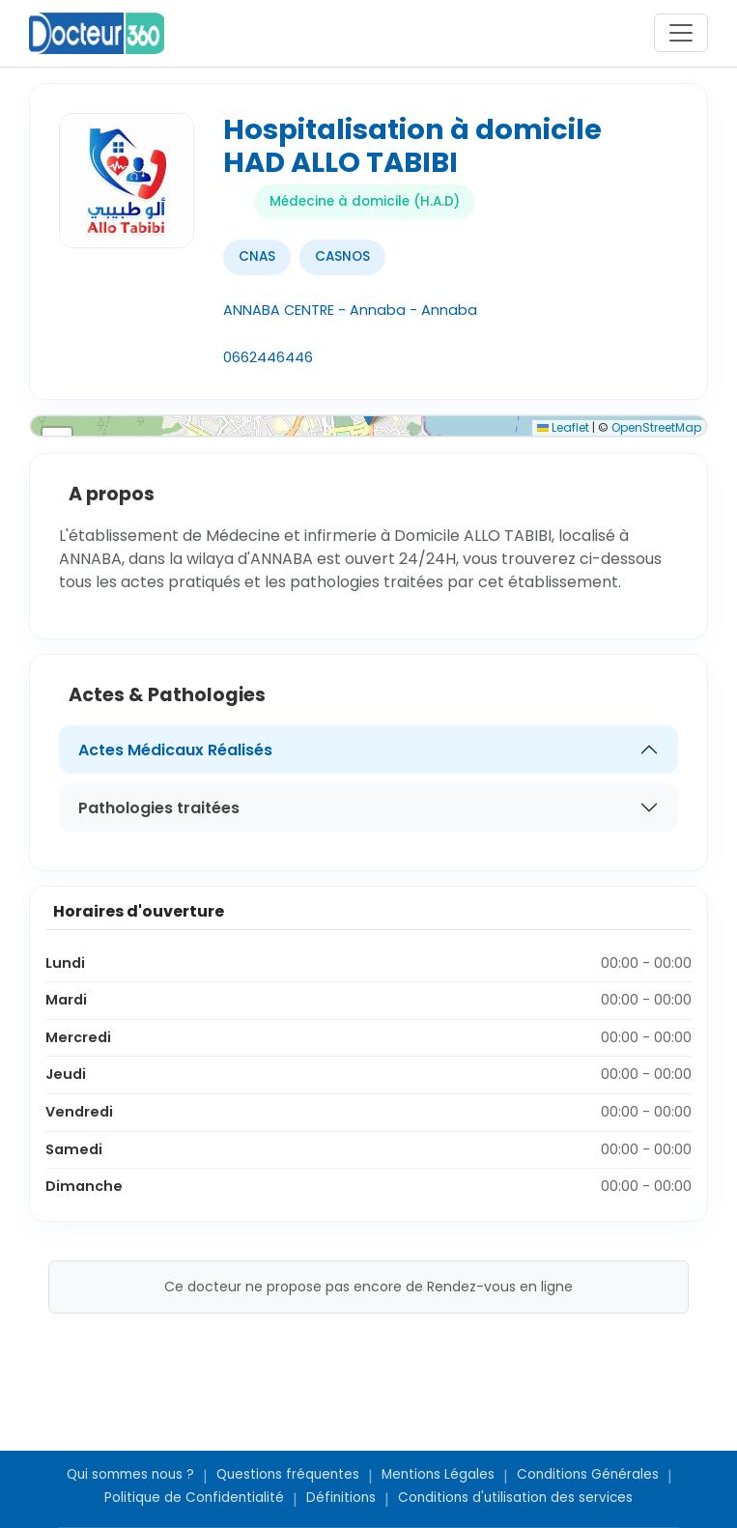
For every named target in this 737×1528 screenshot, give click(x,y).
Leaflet (563, 427)
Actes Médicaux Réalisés (175, 750)
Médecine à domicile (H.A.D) (364, 201)
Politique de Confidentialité (194, 1497)
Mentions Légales (438, 1474)
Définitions (341, 1497)
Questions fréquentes (287, 1474)
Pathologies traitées (159, 808)
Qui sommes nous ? (130, 1474)
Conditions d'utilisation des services (515, 1497)
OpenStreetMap (656, 427)
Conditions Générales (588, 1474)
